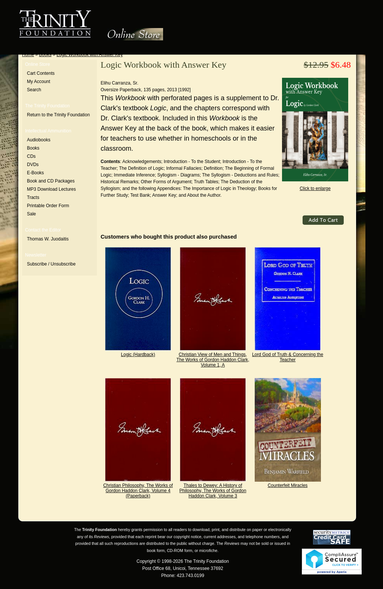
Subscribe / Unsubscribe (51, 264)
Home (28, 54)
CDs (31, 156)
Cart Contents (41, 73)
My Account (38, 81)
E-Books (35, 172)
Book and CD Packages (50, 181)
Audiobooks (38, 139)
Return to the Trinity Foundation (58, 114)
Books (45, 54)
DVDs (33, 164)
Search (34, 89)
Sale (31, 214)
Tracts (33, 197)
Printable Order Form (48, 205)
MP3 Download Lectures (51, 189)
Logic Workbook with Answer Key (89, 54)
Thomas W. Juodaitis (47, 239)
